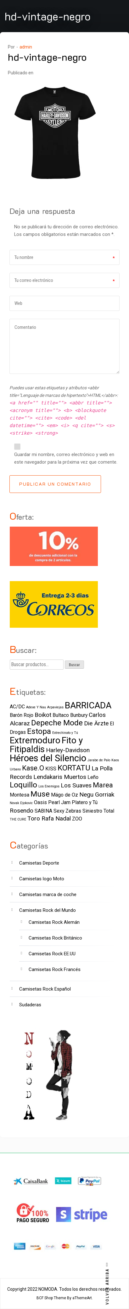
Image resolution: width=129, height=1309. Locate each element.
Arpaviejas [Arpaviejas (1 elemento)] (55, 707)
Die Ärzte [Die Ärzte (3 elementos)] (96, 723)
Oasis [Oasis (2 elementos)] (40, 802)
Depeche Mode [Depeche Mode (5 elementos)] (57, 722)
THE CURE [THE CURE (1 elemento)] (18, 819)
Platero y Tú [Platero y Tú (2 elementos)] (85, 802)
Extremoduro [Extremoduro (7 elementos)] (35, 740)
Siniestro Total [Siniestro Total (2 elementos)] (98, 811)
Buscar (74, 665)
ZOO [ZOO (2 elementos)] (77, 819)
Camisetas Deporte (39, 863)
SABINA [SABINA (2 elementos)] (43, 811)
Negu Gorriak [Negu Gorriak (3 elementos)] (96, 794)
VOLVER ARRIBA (107, 1283)
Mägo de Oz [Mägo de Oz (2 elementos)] (64, 795)
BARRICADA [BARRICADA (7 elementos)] (88, 705)
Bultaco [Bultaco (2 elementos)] (61, 715)
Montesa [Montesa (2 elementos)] (19, 795)
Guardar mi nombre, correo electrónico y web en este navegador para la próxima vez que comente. (65, 458)
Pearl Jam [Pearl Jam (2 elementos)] (59, 802)
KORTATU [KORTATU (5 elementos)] (74, 767)
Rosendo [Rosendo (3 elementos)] (21, 810)
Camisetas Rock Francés (55, 969)
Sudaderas (30, 1005)
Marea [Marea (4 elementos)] (103, 785)
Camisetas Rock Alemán (54, 922)
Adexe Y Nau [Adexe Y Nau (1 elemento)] (36, 707)
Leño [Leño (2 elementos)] (92, 777)
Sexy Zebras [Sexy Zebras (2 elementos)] (67, 811)
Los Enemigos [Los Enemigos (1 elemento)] (48, 786)
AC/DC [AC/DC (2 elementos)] (17, 707)
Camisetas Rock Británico (55, 938)
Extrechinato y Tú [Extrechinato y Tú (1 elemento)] (65, 733)
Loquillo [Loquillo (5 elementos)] (23, 784)
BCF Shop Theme (51, 1298)
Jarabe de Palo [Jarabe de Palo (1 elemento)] (98, 760)
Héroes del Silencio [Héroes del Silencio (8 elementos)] (48, 758)
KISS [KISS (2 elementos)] (50, 769)
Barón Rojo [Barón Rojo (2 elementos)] (21, 715)
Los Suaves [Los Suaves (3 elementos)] (76, 785)
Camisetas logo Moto (41, 879)
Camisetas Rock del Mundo (47, 910)
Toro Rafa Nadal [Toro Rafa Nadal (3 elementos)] (49, 818)
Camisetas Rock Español (45, 989)
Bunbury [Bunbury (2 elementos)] (78, 715)
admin (26, 46)
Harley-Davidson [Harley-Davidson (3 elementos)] (68, 750)
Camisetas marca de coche (47, 894)
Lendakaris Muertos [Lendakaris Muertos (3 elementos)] (59, 776)
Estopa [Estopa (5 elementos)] (39, 731)
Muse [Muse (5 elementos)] (40, 793)
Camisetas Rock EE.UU (52, 954)
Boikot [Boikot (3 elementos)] (43, 714)
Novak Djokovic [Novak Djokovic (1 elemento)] (21, 803)
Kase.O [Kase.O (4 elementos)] (33, 768)
